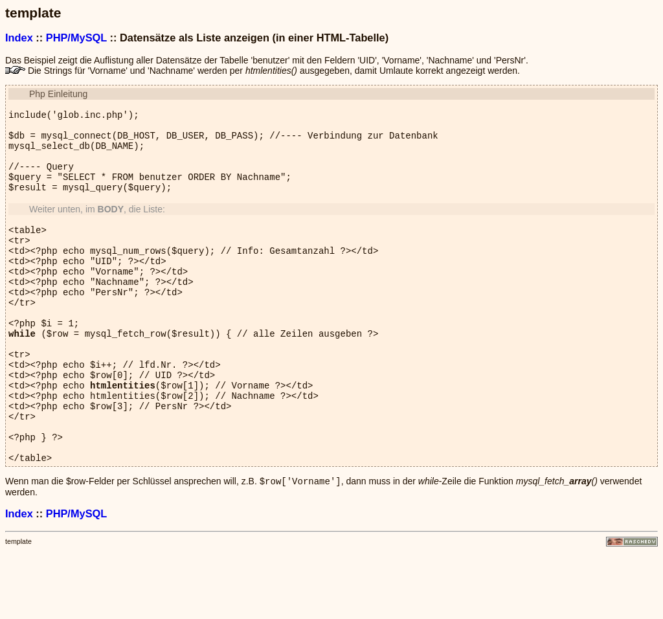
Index (19, 37)
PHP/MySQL (76, 37)
